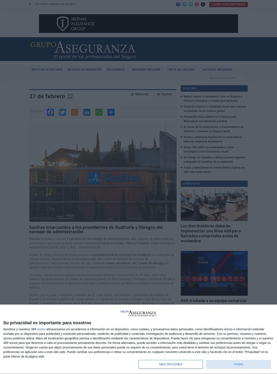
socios (41, 329)
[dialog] (138, 339)
